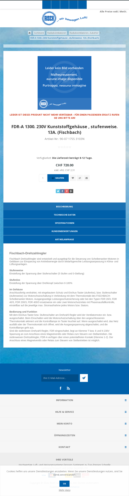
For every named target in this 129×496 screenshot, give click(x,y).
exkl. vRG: (59, 170)
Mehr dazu (64, 490)
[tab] (64, 207)
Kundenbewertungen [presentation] (65, 231)
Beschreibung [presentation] (64, 206)
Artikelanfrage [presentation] (64, 239)
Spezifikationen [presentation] (64, 222)
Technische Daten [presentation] (64, 214)
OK (64, 483)
